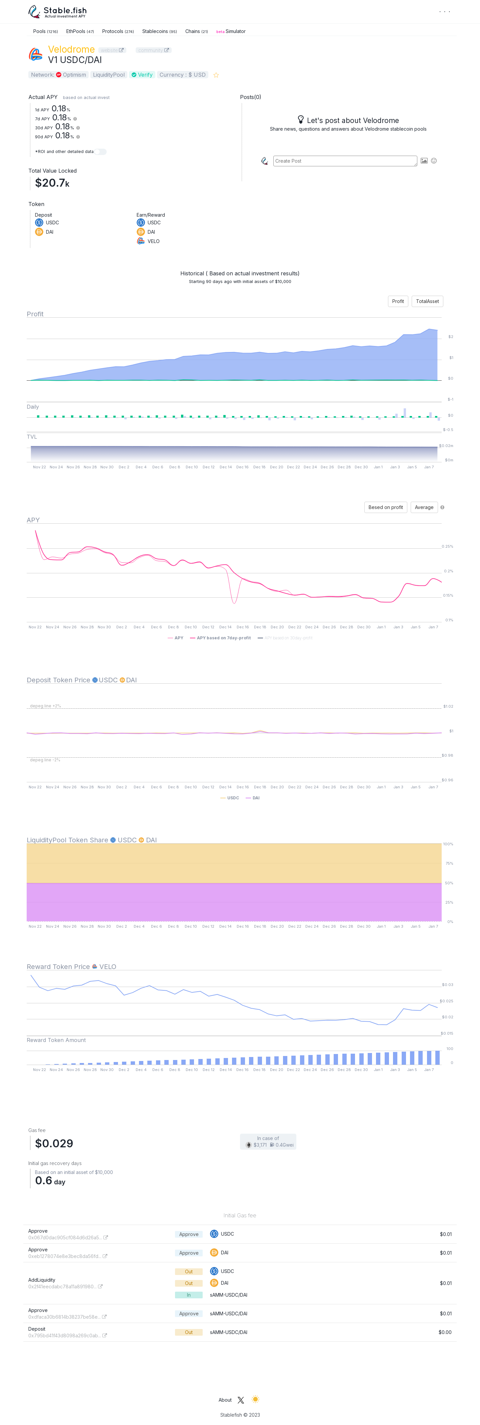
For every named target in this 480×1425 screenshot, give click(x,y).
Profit (398, 301)
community (153, 50)
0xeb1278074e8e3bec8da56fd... (67, 1256)
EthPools (80, 31)
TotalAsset (427, 301)
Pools (45, 31)
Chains (196, 31)
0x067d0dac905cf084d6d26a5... (68, 1237)
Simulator (231, 31)
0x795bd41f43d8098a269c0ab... (67, 1335)
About (225, 1400)
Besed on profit (386, 507)
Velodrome (71, 49)
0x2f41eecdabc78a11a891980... (65, 1286)
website (112, 50)
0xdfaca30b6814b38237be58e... (67, 1317)
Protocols (118, 31)
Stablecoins (159, 31)
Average (424, 507)
